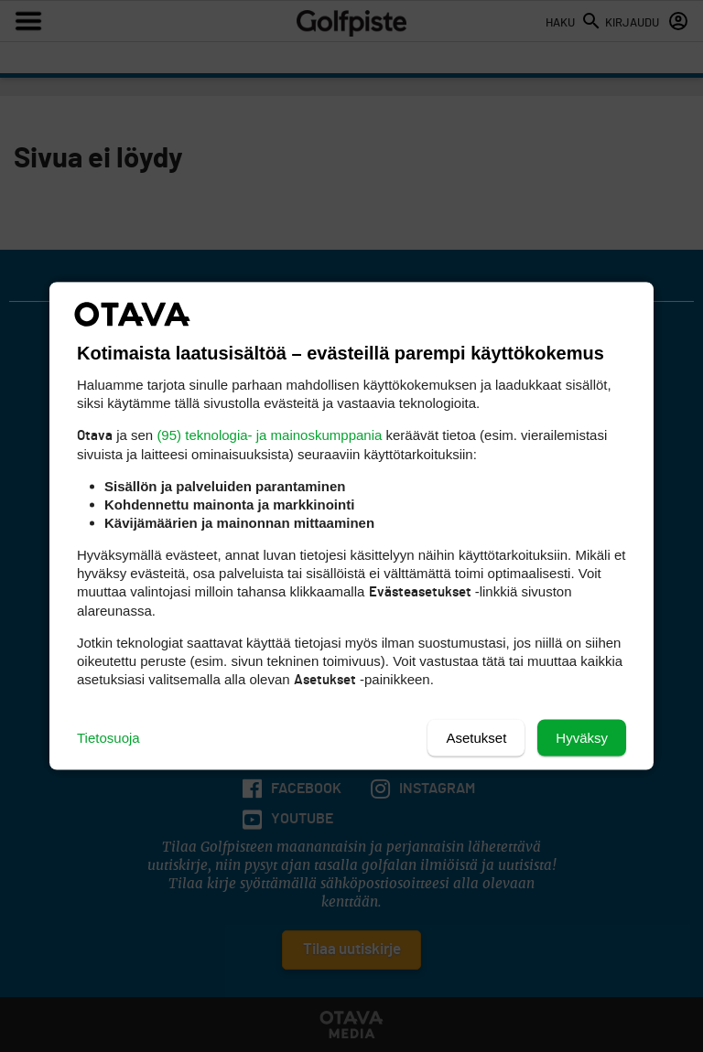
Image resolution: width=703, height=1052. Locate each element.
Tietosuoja (108, 738)
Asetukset (476, 738)
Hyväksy (582, 738)
